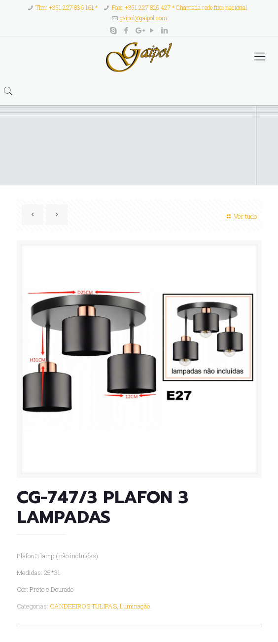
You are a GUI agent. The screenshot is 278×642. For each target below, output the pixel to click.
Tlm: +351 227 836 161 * (66, 7)
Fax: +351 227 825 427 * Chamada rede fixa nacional (179, 7)
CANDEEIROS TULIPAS (83, 606)
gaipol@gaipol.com (143, 18)
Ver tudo (240, 216)
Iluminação (135, 606)
